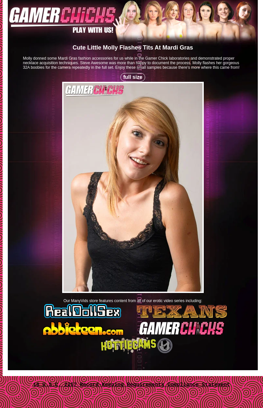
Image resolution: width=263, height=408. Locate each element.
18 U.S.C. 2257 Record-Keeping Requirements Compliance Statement (131, 385)
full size (133, 77)
